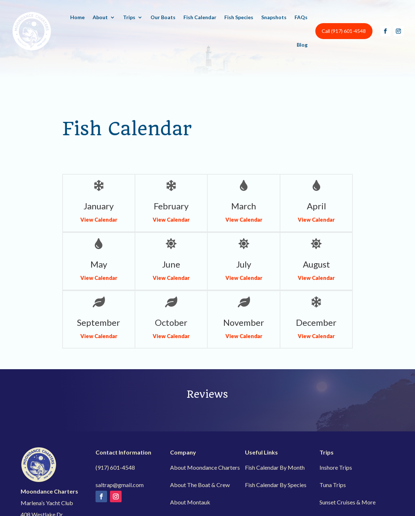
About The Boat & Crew (200, 484)
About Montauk (190, 502)
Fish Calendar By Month (275, 467)
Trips (129, 17)
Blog (302, 45)
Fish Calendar (199, 17)
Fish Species (238, 17)
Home (77, 17)
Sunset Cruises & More (347, 502)
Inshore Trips (335, 467)
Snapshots (274, 17)
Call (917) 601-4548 (344, 31)
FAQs (301, 17)
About (100, 17)
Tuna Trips (332, 484)
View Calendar (98, 220)
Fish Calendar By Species (275, 484)
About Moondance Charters (205, 467)
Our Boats (163, 17)
